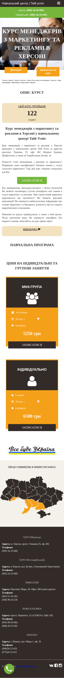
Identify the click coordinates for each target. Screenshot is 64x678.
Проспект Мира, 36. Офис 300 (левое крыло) (33, 589)
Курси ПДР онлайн (25, 666)
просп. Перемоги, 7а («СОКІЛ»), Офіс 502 (32, 615)
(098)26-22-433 (9, 648)
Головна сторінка (7, 80)
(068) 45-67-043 (9, 626)
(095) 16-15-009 (9, 551)
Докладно (16, 70)
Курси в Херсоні (20, 80)
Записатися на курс (48, 72)
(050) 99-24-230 (9, 600)
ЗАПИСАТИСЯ (32, 180)
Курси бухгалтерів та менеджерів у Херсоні (41, 80)
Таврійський (21, 15)
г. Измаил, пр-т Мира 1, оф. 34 (26, 641)
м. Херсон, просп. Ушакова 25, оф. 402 (30, 544)
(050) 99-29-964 (9, 622)
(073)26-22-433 (9, 652)
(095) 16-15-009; (35, 10)
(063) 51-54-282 (9, 596)
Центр (22, 10)
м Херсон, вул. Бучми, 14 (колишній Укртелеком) (35, 566)
